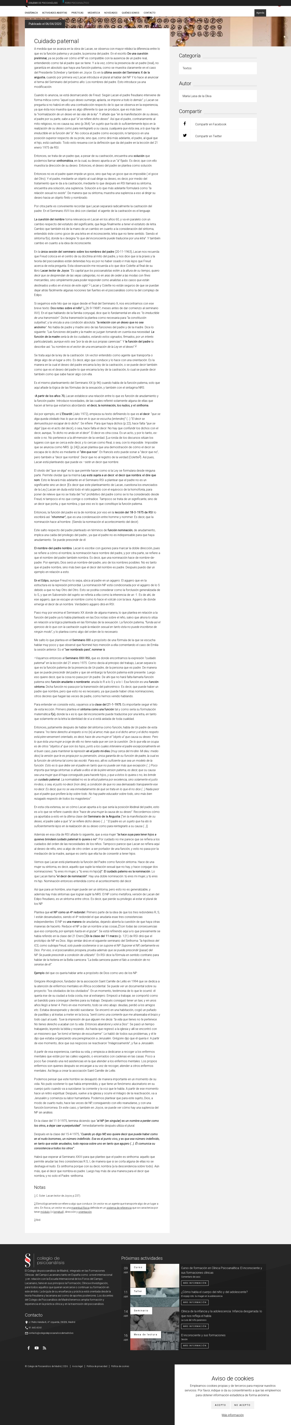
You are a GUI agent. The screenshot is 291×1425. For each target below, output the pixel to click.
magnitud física (80, 1260)
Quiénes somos (130, 29)
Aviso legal (77, 1419)
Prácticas (77, 29)
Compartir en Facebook (202, 177)
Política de (120, 1419)
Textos (47, 38)
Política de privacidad (97, 1419)
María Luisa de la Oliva (64, 38)
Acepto (220, 1405)
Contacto (150, 29)
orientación (85, 1264)
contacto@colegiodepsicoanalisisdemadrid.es (51, 1386)
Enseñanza (31, 29)
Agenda (260, 29)
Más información (233, 1415)
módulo (45, 1264)
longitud (58, 1264)
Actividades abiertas (54, 29)
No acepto (242, 1405)
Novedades (110, 29)
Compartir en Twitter (200, 189)
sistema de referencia (119, 1260)
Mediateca (94, 29)
